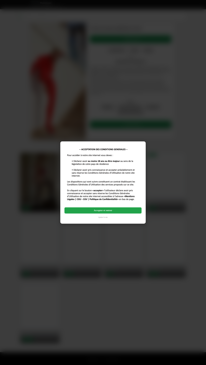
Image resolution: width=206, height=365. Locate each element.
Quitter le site (103, 217)
